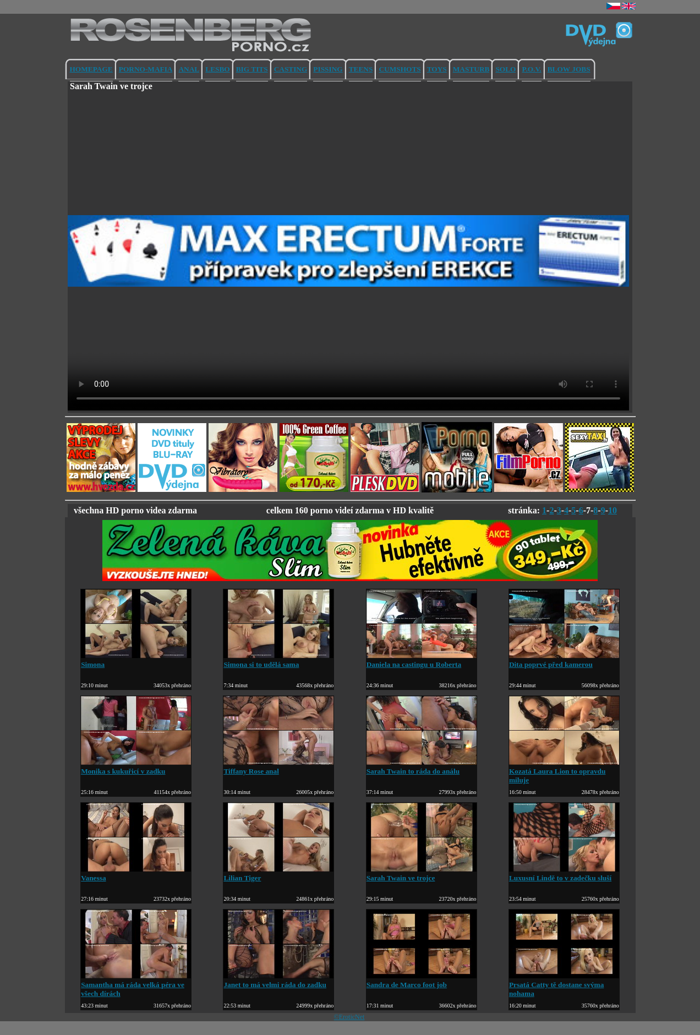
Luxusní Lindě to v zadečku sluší (564, 873)
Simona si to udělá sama (278, 660)
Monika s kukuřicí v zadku (136, 766)
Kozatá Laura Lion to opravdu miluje (564, 771)
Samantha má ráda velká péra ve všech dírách (136, 985)
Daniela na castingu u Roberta (422, 660)
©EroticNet (349, 1017)
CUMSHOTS (399, 69)
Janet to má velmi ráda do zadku (278, 980)
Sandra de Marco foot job (422, 980)
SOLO (505, 69)
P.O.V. (531, 69)
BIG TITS (252, 69)
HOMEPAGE (91, 69)
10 (612, 510)
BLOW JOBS (569, 69)
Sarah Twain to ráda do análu (422, 766)
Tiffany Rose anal (278, 766)
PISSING (327, 69)
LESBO (217, 69)
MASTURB (471, 69)
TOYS (437, 69)
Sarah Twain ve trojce (422, 873)
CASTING (291, 69)
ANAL (188, 69)
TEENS (361, 69)
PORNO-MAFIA (146, 69)
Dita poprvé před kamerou (564, 660)
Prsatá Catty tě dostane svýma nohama (564, 985)
